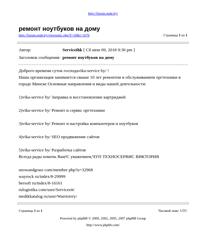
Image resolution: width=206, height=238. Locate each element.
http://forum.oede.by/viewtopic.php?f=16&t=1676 (54, 35)
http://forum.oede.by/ (103, 13)
